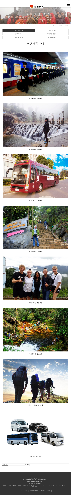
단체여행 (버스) (19, 34)
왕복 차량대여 (52, 37)
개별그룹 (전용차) (52, 34)
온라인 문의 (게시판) (46, 491)
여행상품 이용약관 (34, 491)
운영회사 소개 (23, 491)
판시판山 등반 (19, 37)
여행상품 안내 (19, 30)
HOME (68, 0)
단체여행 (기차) (52, 30)
